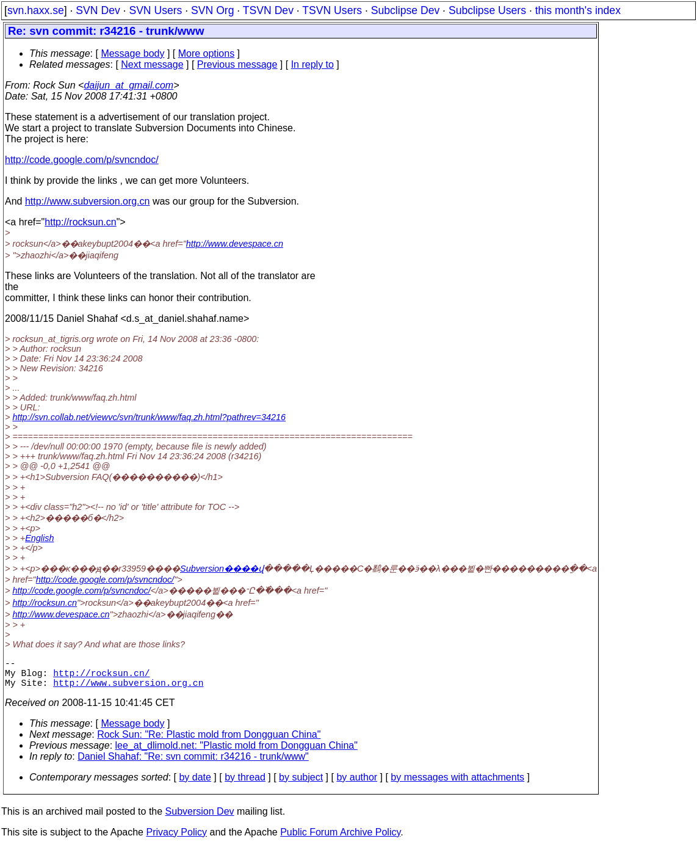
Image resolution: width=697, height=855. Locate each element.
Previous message (237, 64)
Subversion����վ (222, 568)
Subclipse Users (487, 10)
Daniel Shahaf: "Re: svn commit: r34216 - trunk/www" (193, 764)
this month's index (578, 10)
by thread (245, 784)
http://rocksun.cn (80, 222)
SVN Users (155, 10)
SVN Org (212, 10)
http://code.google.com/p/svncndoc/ (82, 160)
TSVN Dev (268, 10)
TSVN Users (332, 10)
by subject (301, 784)
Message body (132, 53)
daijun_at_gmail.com (128, 85)
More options (206, 53)
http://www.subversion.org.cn (87, 201)
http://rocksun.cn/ (101, 677)
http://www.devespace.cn (234, 244)
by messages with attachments (457, 784)
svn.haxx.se (35, 10)
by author (356, 784)
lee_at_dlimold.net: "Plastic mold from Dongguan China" (236, 753)
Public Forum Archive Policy (340, 839)
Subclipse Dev (405, 10)
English (39, 538)
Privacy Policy (176, 839)
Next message (152, 64)
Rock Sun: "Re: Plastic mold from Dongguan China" (208, 742)
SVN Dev (98, 10)
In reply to (312, 64)
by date (195, 784)
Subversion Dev (199, 818)
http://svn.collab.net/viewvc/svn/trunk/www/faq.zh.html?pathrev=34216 (149, 417)
